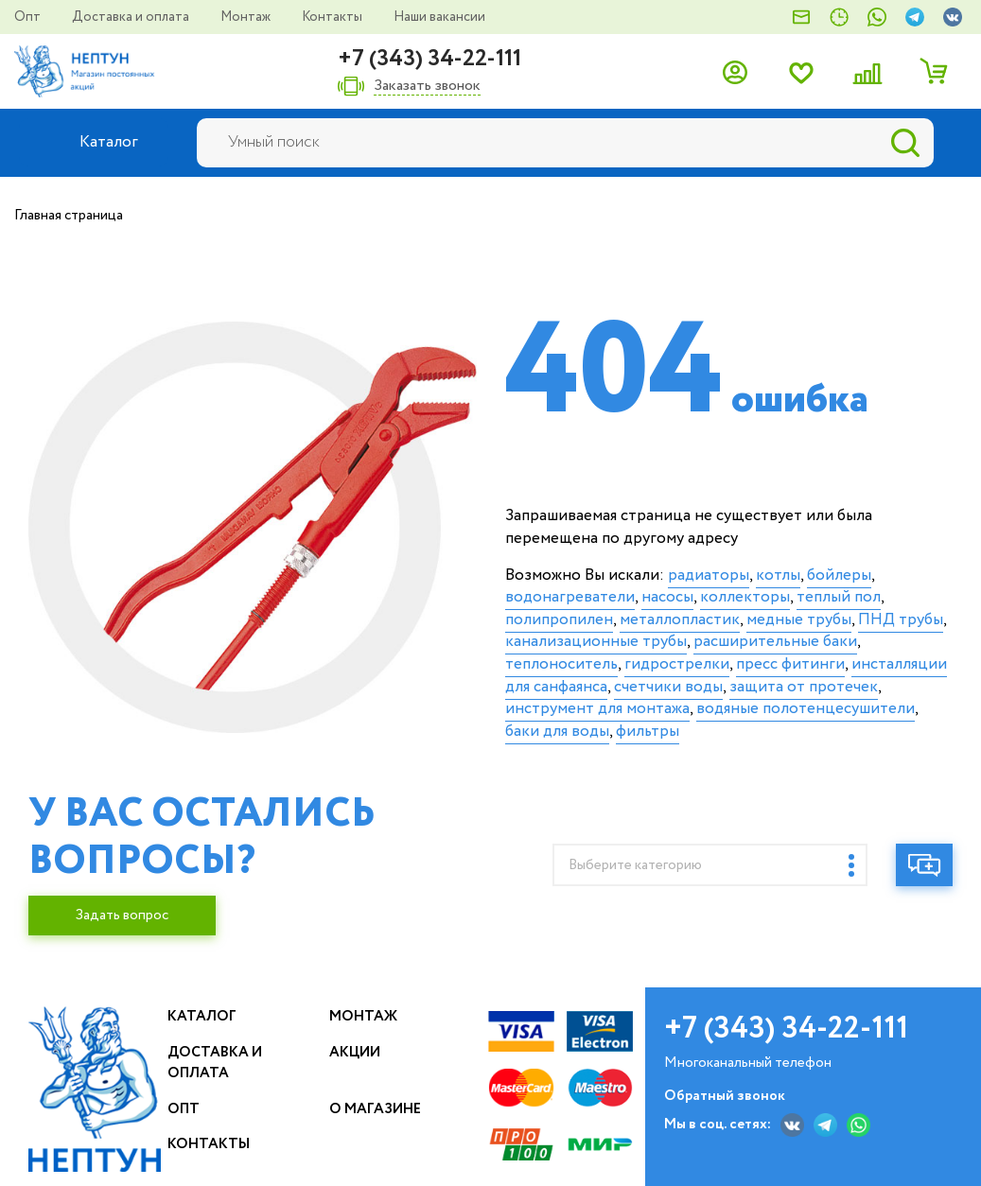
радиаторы (708, 575)
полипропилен (559, 620)
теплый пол (839, 597)
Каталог (201, 1016)
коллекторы (745, 597)
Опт (29, 17)
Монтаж (246, 17)
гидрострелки (676, 664)
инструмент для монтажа (597, 709)
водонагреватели (570, 597)
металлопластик (680, 620)
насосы (667, 597)
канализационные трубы (596, 642)
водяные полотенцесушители (805, 709)
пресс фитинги (790, 664)
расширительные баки (775, 642)
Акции (354, 1052)
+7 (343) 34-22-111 (429, 59)
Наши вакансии (439, 17)
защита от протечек (803, 687)
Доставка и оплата (132, 17)
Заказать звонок (427, 87)
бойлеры (839, 575)
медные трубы (798, 620)
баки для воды (557, 731)
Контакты (333, 17)
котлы (778, 575)
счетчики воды (668, 687)
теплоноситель (561, 664)
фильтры (647, 731)
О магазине (375, 1109)
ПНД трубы (900, 620)
